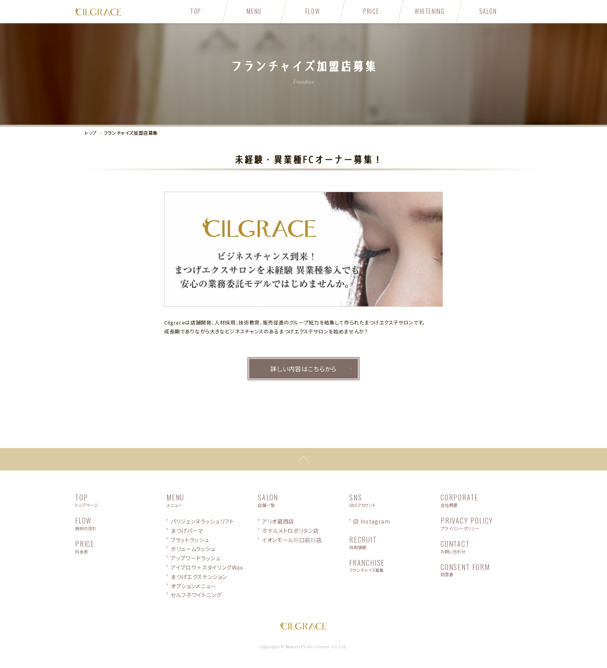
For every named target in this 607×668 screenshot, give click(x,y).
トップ (91, 132)
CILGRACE (120, 11)
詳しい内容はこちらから (303, 368)
